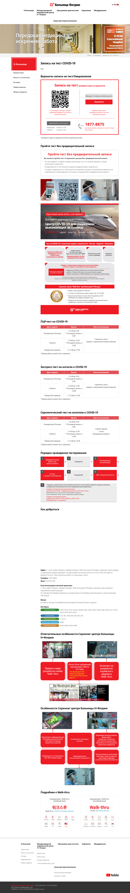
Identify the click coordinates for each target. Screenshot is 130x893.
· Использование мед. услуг (46, 863)
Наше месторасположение (65, 21)
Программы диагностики (68, 10)
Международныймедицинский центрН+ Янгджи (45, 12)
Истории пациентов (43, 860)
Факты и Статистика (21, 77)
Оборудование (100, 10)
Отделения (86, 10)
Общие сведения (20, 92)
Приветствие (18, 73)
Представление (19, 87)
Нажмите (99, 101)
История (16, 82)
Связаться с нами (59, 876)
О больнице (29, 10)
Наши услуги (41, 857)
